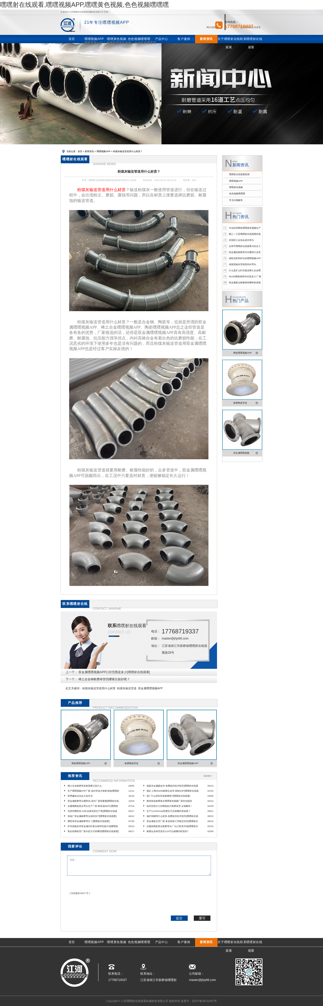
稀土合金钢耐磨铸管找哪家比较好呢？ (104, 679)
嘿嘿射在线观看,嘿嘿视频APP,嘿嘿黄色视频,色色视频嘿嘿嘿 (84, 4)
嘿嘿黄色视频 (236, 187)
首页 (80, 151)
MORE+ (208, 776)
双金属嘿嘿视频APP (150, 688)
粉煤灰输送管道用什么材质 (99, 688)
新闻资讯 (89, 151)
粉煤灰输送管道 (127, 688)
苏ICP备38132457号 (204, 1000)
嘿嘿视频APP (104, 151)
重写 (202, 918)
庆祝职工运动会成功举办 (241, 240)
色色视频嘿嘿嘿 (237, 193)
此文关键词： (74, 688)
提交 (179, 918)
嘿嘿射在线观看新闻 (239, 174)
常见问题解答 (236, 200)
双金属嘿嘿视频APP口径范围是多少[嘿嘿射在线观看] (114, 672)
